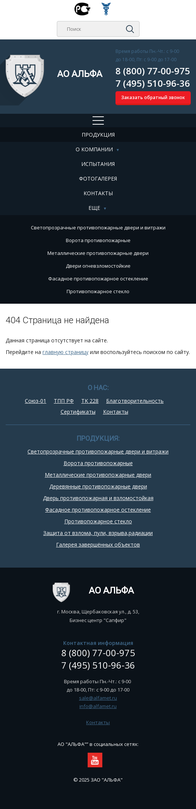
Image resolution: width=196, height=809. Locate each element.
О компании (94, 149)
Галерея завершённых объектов (98, 544)
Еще (94, 207)
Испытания (98, 163)
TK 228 (90, 400)
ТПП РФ (64, 400)
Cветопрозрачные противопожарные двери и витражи (98, 227)
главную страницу (65, 352)
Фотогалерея (98, 178)
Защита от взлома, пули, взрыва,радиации (98, 532)
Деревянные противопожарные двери (98, 486)
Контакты (98, 193)
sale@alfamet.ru (98, 698)
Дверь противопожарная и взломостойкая (98, 498)
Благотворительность (135, 400)
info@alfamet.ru (98, 706)
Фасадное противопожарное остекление (98, 278)
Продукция (98, 134)
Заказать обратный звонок (153, 97)
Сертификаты (78, 411)
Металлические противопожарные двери (98, 253)
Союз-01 (35, 400)
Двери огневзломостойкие (98, 265)
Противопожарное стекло (98, 291)
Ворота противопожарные (98, 240)
